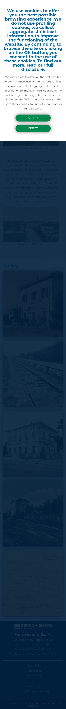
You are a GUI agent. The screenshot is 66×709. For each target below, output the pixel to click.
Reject (33, 128)
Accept (33, 118)
